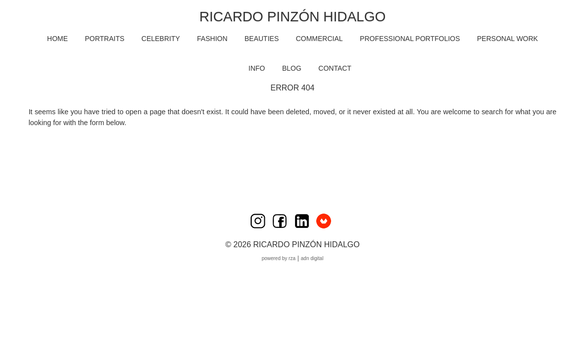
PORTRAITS (104, 39)
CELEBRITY (161, 39)
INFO (256, 68)
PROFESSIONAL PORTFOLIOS (410, 39)
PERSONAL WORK (507, 39)
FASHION (212, 39)
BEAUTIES (261, 39)
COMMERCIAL (319, 39)
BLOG (291, 68)
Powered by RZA (278, 258)
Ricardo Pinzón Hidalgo (292, 16)
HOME (57, 39)
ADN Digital (312, 258)
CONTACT (334, 68)
